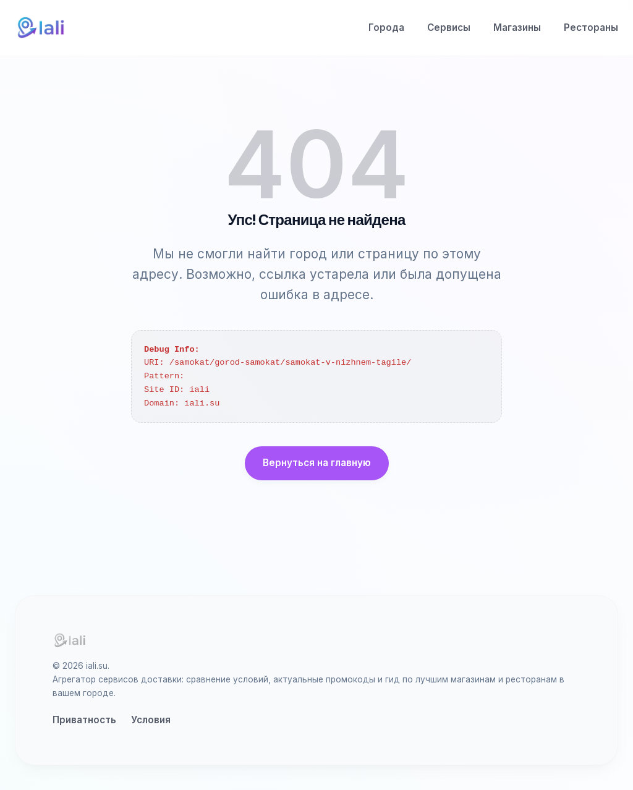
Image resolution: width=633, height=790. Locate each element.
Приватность (84, 720)
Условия (151, 720)
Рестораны (591, 27)
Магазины (517, 27)
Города (386, 27)
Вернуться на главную (317, 463)
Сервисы (448, 27)
